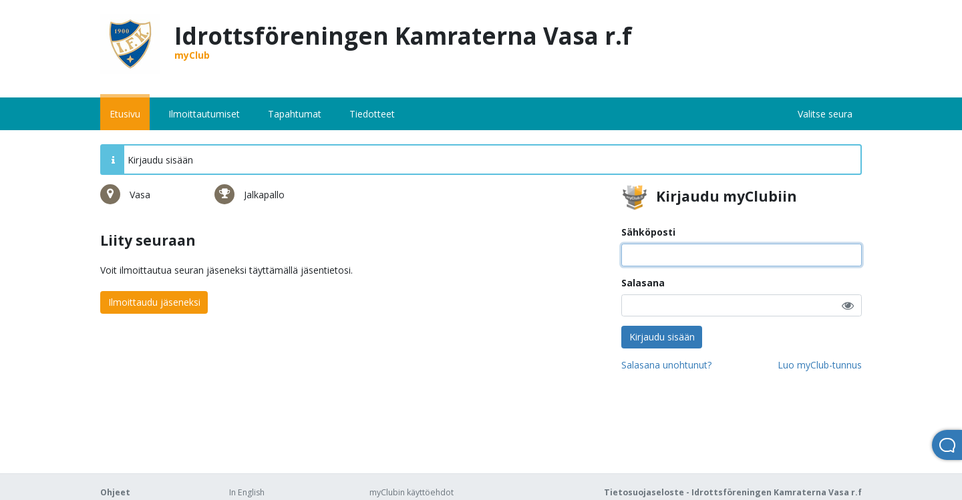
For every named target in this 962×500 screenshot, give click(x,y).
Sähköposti (648, 232)
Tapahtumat (294, 113)
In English (247, 492)
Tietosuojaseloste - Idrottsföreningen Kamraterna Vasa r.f (733, 492)
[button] (848, 305)
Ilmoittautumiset (204, 113)
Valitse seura (825, 113)
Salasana (643, 282)
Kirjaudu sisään (662, 336)
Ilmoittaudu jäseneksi (154, 302)
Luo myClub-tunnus (820, 364)
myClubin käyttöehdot (411, 492)
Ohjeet (115, 492)
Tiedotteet (372, 113)
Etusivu (125, 113)
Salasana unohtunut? (666, 364)
